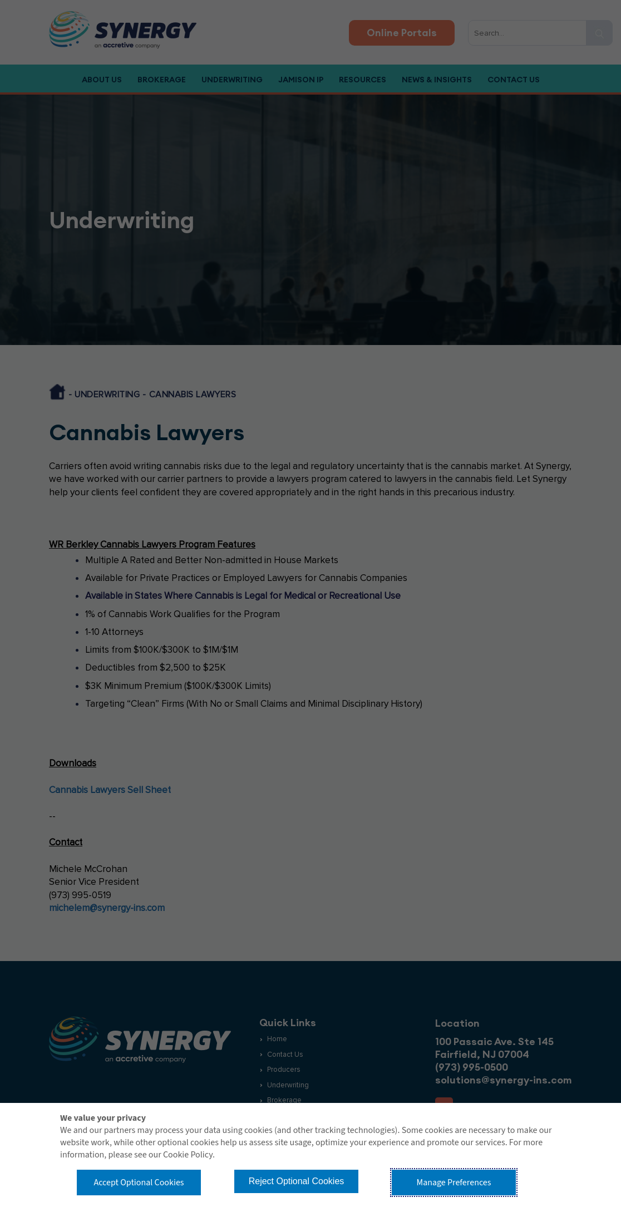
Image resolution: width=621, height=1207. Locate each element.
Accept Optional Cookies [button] (138, 1182)
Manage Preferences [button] (454, 1182)
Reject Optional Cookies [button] (296, 1181)
